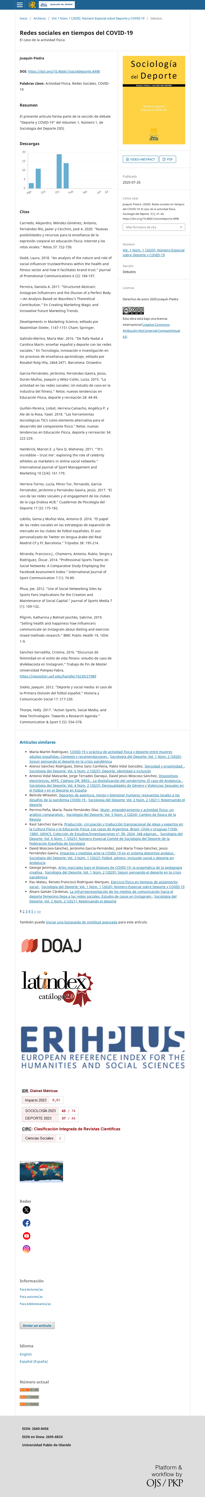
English (26, 1354)
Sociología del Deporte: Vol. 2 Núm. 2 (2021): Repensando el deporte (103, 898)
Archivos (39, 18)
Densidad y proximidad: (164, 766)
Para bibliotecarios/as (35, 1304)
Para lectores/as (31, 1289)
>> (39, 911)
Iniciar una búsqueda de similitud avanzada (81, 922)
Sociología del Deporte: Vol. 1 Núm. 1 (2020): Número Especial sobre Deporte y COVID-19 (113, 886)
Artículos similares (38, 742)
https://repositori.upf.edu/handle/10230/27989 (58, 676)
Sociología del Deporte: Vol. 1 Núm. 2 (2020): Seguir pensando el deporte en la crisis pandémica (105, 759)
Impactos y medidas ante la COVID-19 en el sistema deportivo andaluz (117, 853)
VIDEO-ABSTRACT (142, 159)
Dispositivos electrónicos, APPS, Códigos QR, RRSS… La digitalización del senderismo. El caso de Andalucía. (105, 778)
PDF (169, 159)
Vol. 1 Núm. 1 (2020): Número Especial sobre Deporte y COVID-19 (98, 18)
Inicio (23, 18)
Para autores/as (31, 1296)
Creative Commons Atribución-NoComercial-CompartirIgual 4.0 (151, 330)
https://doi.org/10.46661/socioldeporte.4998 (64, 71)
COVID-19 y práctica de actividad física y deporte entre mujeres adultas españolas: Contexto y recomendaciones (100, 754)
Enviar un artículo (37, 1325)
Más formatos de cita (141, 227)
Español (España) (34, 1361)
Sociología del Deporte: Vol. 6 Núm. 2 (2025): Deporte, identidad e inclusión (90, 771)
